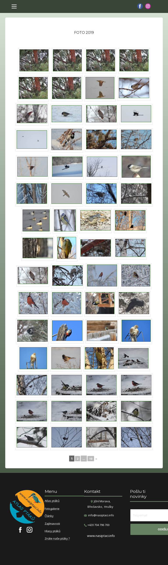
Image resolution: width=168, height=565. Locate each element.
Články (49, 516)
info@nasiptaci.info (101, 515)
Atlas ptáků (52, 501)
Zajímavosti (52, 523)
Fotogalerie (52, 509)
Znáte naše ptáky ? (57, 538)
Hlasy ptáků (52, 531)
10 (90, 458)
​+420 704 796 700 (96, 525)
